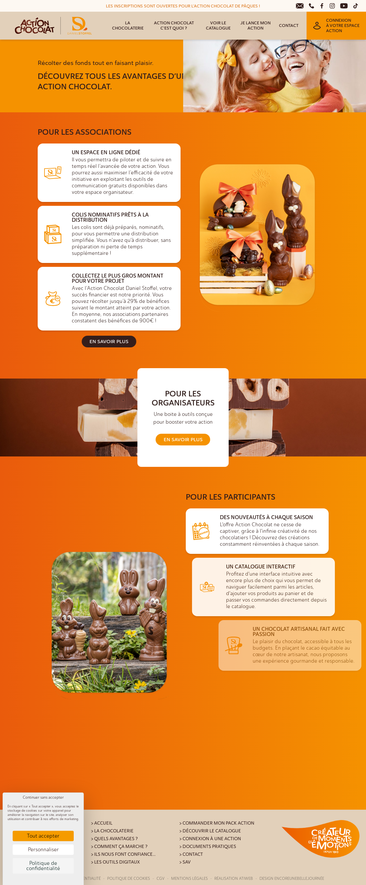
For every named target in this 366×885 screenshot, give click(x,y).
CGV (161, 878)
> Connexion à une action (210, 838)
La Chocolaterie (128, 25)
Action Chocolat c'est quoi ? (174, 25)
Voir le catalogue (218, 25)
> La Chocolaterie (112, 831)
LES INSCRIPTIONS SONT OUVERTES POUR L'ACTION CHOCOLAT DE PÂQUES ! (183, 6)
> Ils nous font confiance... (123, 854)
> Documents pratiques (207, 846)
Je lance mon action (255, 25)
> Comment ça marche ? (119, 846)
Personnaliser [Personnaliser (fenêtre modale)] (43, 849)
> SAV (185, 862)
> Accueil (101, 823)
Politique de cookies (128, 878)
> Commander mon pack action (216, 823)
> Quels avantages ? (114, 838)
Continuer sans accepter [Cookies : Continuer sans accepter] (43, 797)
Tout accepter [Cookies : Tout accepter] (43, 836)
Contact (288, 25)
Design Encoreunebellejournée (291, 878)
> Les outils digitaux (115, 862)
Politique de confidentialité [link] (43, 865)
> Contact (191, 854)
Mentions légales (189, 878)
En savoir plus (74, 341)
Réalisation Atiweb (233, 878)
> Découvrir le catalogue (210, 831)
